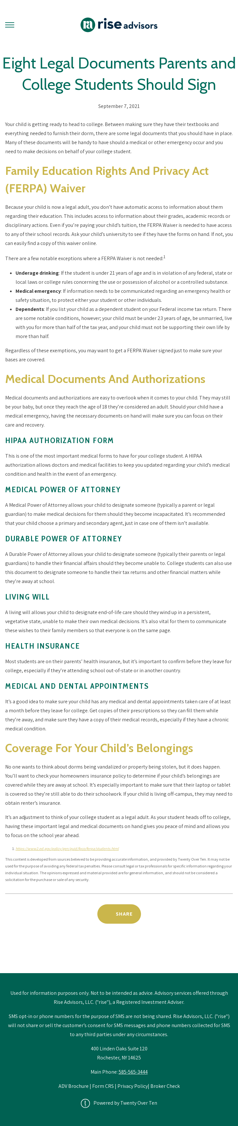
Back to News (119, 956)
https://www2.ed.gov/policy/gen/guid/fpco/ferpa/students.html (67, 848)
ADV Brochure (74, 1086)
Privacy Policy (132, 1086)
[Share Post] (119, 914)
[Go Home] (119, 25)
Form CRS (103, 1086)
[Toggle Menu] (9, 25)
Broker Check (165, 1086)
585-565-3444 (133, 1071)
